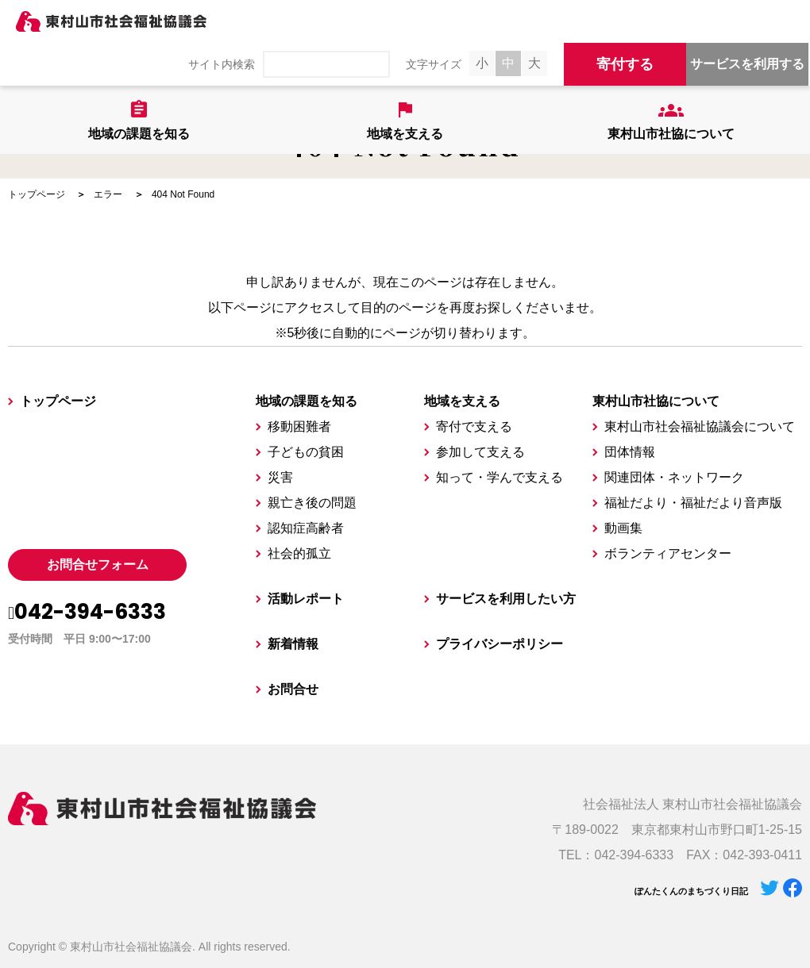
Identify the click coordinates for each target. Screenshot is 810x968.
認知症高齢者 (306, 528)
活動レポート (306, 598)
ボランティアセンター (667, 553)
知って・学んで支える (499, 477)
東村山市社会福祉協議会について (699, 426)
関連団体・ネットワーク (674, 477)
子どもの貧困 (306, 452)
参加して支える (480, 452)
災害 (280, 477)
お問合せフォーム (97, 564)
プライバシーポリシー (499, 644)
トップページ (36, 194)
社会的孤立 (299, 553)
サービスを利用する (747, 64)
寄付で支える (474, 426)
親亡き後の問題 (312, 502)
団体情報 (629, 452)
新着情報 (293, 644)
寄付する (625, 64)
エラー (108, 194)
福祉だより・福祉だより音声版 (693, 502)
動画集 (623, 528)
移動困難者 (299, 426)
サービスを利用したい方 (506, 598)
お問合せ (293, 689)
